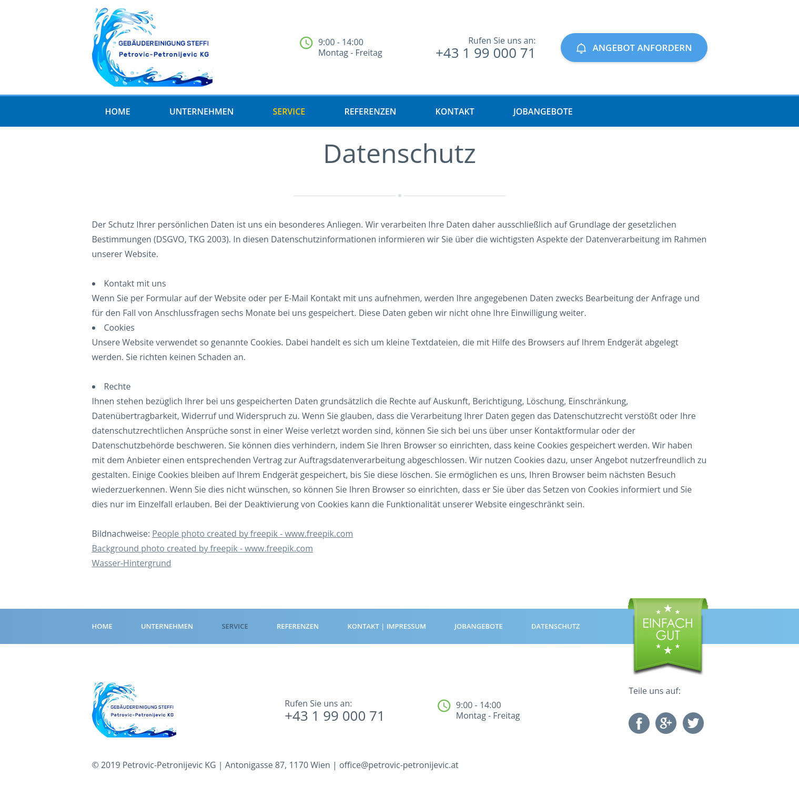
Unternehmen (201, 111)
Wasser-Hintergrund (131, 563)
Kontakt (455, 111)
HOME (117, 111)
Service (288, 111)
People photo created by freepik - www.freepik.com (252, 533)
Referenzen (370, 111)
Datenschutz (555, 626)
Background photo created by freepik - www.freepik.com (202, 548)
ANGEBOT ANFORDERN (634, 48)
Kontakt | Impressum (386, 626)
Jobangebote (543, 111)
